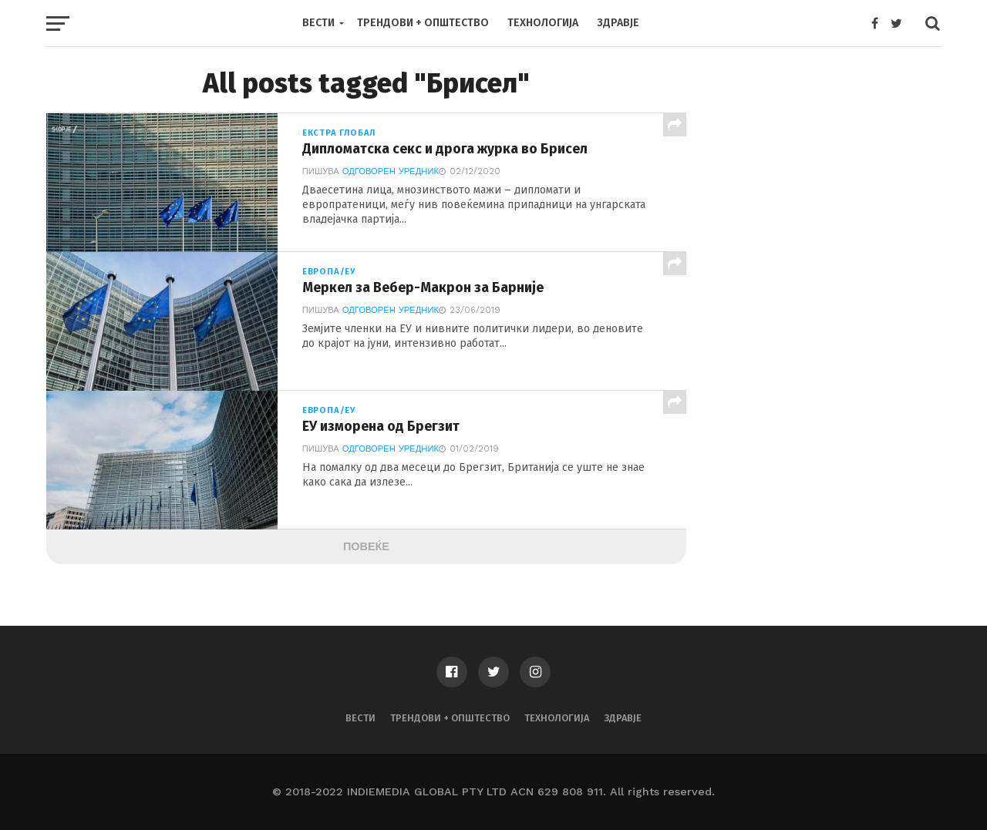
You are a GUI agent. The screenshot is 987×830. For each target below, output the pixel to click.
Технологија (542, 22)
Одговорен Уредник (390, 171)
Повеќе (366, 546)
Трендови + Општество (423, 22)
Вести (318, 22)
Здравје (618, 22)
